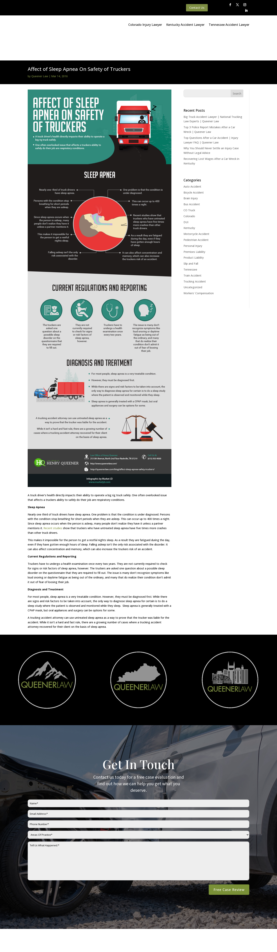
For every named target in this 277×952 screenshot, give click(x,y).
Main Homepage (18, 944)
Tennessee (190, 243)
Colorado (189, 189)
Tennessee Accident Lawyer (229, 25)
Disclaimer (76, 944)
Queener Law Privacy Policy (49, 944)
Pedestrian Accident (196, 213)
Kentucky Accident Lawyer (185, 25)
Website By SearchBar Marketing (242, 944)
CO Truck (189, 183)
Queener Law (39, 49)
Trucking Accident (195, 255)
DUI (186, 195)
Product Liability (194, 231)
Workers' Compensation (199, 266)
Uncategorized (193, 260)
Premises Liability (194, 225)
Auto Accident (192, 160)
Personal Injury (193, 219)
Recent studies (52, 501)
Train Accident (192, 249)
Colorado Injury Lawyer (145, 25)
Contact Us (196, 7)
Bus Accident (192, 177)
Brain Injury (191, 171)
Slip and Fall (191, 237)
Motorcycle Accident (196, 207)
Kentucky (189, 201)
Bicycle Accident (194, 166)
